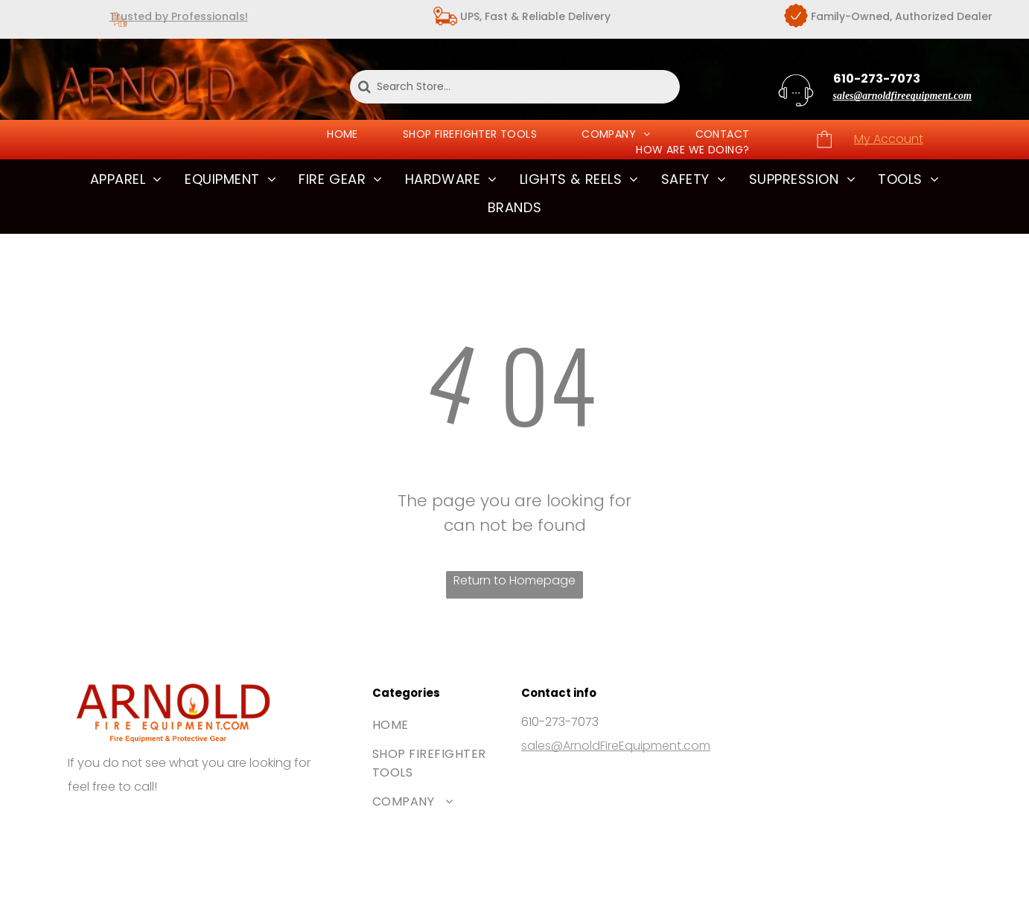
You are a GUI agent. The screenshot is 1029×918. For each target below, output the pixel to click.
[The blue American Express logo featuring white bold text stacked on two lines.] (198, 829)
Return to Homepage (514, 580)
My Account (888, 138)
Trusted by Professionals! (178, 16)
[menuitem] (342, 134)
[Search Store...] (515, 86)
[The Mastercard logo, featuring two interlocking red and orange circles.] (147, 829)
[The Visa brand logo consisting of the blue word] (96, 829)
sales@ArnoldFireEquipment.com (615, 745)
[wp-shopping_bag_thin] (824, 147)
